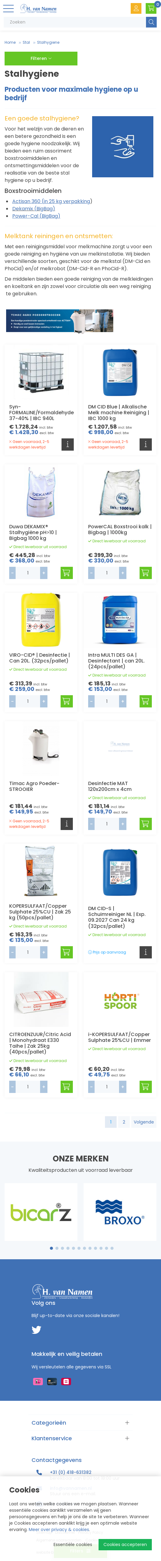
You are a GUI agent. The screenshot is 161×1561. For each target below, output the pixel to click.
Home (10, 42)
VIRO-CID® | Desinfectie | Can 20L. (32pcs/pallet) (39, 657)
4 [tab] (67, 1248)
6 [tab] (78, 1248)
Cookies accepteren (125, 1544)
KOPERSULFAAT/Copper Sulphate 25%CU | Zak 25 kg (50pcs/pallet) (40, 911)
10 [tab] (101, 1248)
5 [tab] (73, 1248)
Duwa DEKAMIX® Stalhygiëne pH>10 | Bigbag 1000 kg (33, 532)
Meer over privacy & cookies (59, 1529)
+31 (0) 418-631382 (71, 1472)
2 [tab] (57, 1248)
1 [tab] (51, 1248)
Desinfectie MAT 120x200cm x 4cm (110, 786)
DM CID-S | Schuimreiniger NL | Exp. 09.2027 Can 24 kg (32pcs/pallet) (117, 917)
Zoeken (151, 22)
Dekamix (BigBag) (33, 208)
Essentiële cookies (73, 1544)
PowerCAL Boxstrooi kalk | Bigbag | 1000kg (120, 529)
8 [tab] (90, 1248)
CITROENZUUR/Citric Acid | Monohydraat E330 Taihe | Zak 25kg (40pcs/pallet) (40, 1043)
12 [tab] (112, 1248)
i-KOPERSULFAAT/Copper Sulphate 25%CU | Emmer (119, 1037)
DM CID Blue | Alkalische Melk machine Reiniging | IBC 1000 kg (118, 412)
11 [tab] (106, 1248)
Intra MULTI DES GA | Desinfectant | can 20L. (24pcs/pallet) (116, 660)
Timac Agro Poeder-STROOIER (34, 786)
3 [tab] (62, 1248)
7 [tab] (84, 1248)
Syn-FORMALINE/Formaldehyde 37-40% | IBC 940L (41, 412)
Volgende (144, 1122)
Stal (26, 42)
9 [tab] (95, 1248)
